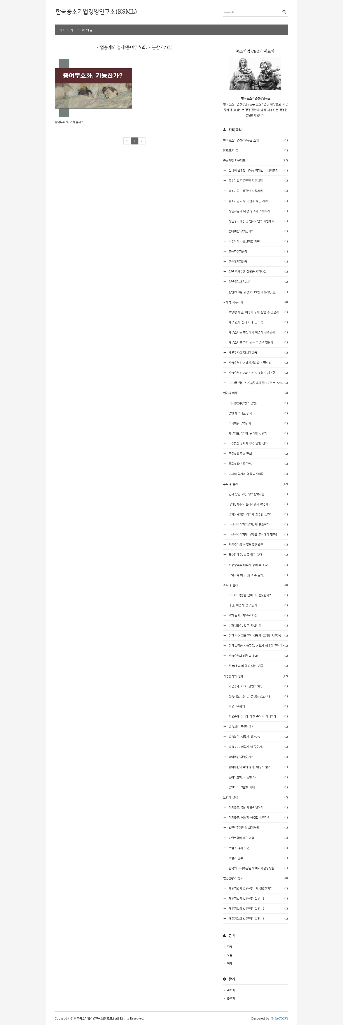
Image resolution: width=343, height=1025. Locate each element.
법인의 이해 (255, 393)
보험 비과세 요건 (258, 848)
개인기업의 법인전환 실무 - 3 (258, 918)
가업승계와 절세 (255, 676)
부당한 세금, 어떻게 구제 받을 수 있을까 (258, 312)
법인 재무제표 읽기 (258, 413)
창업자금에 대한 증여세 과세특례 (258, 211)
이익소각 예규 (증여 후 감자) (258, 575)
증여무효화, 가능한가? (258, 777)
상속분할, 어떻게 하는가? (258, 736)
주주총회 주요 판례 (258, 453)
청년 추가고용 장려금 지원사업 (258, 271)
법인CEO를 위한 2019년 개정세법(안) (258, 292)
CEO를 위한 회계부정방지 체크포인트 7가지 (258, 382)
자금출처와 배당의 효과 (258, 655)
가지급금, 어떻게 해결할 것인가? (258, 817)
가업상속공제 (258, 706)
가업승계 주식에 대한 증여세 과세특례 (258, 716)
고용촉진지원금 (258, 251)
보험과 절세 (255, 797)
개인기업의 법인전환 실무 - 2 (258, 908)
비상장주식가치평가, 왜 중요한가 (258, 524)
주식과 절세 (255, 484)
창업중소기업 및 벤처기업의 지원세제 (258, 221)
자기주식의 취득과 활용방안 (258, 544)
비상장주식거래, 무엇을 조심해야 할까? (258, 534)
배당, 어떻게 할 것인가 (258, 605)
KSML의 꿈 (85, 30)
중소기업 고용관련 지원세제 (258, 190)
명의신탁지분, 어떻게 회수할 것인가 (258, 514)
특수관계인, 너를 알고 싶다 (258, 554)
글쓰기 (231, 998)
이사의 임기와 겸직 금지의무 (258, 473)
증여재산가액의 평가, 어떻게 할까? (258, 767)
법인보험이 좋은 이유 (258, 837)
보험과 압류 (258, 858)
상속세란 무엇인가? (258, 726)
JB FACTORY (280, 1018)
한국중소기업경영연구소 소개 (255, 140)
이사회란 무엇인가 (258, 423)
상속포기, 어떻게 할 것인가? (258, 746)
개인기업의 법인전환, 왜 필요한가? (258, 888)
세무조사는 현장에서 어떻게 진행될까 (258, 332)
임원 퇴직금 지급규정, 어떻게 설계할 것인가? (258, 645)
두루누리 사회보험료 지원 (258, 241)
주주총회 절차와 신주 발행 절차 (258, 443)
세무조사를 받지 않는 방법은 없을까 (258, 342)
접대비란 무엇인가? (258, 231)
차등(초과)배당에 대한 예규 (258, 665)
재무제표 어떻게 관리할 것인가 (258, 433)
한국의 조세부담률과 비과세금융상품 (258, 868)
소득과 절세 (255, 585)
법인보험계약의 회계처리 (258, 827)
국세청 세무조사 (255, 302)
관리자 (231, 990)
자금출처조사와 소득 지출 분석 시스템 (258, 372)
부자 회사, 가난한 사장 (258, 615)
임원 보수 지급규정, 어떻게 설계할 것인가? (258, 635)
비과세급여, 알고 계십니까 (258, 625)
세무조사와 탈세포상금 (258, 352)
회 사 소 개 (66, 30)
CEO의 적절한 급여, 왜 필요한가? (258, 595)
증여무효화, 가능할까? (69, 122)
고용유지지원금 (258, 261)
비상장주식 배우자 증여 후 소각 (258, 565)
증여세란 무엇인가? (258, 757)
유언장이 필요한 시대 (258, 787)
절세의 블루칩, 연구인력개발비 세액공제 (258, 170)
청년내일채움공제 (258, 281)
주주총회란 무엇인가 (258, 463)
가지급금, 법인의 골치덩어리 (258, 807)
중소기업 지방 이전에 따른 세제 (258, 201)
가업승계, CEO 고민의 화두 (258, 686)
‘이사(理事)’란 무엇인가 (258, 403)
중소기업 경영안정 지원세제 (258, 180)
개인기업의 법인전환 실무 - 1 (258, 898)
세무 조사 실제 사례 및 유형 (258, 322)
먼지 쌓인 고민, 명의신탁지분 (258, 494)
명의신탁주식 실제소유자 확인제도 (258, 504)
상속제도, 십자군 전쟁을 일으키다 (258, 696)
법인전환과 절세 (255, 878)
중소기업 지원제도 (255, 160)
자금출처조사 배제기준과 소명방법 (258, 362)
